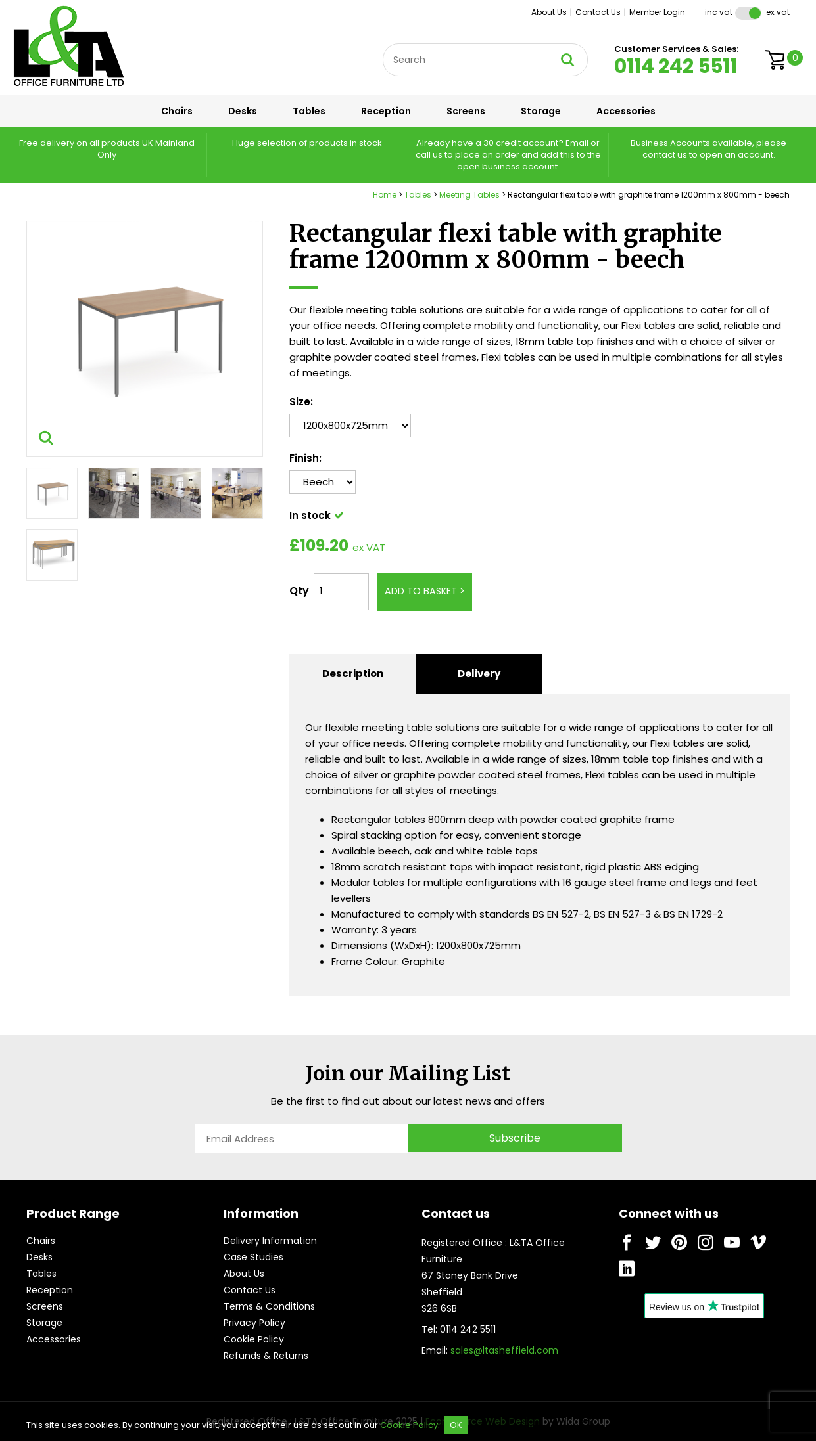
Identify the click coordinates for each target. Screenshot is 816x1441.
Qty (299, 590)
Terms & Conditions (269, 1306)
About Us (549, 12)
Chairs (177, 111)
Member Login (657, 12)
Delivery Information (270, 1240)
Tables (309, 111)
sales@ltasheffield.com (504, 1350)
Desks (242, 111)
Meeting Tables (469, 194)
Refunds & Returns (266, 1355)
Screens (465, 111)
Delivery (479, 673)
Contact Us (598, 12)
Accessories (626, 111)
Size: (301, 402)
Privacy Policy (254, 1322)
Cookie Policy (254, 1339)
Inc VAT (718, 12)
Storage (541, 111)
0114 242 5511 (675, 66)
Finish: (305, 458)
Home (384, 194)
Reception (386, 111)
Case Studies (253, 1257)
